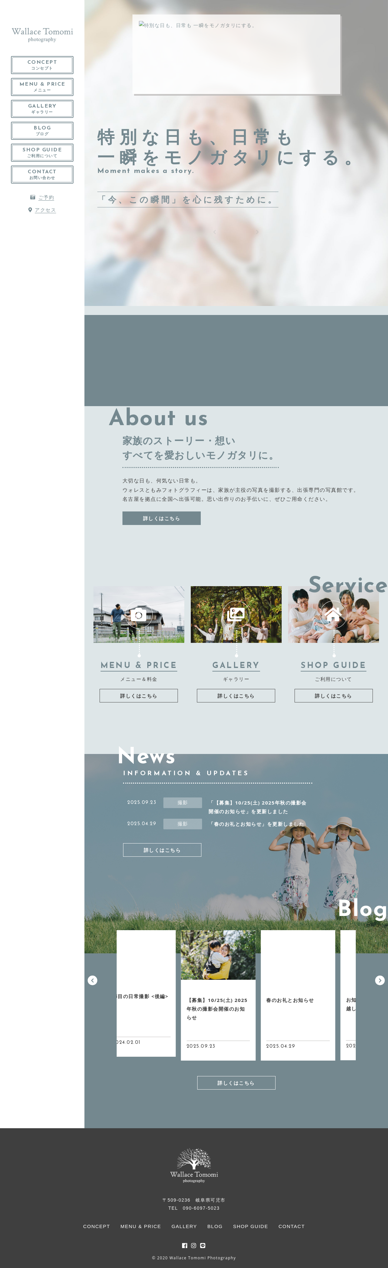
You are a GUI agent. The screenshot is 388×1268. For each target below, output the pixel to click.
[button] (92, 980)
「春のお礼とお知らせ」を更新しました (256, 824)
